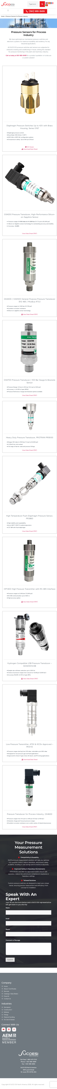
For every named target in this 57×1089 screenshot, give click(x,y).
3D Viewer (29, 147)
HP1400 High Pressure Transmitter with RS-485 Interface (29, 589)
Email (8, 919)
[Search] (42, 4)
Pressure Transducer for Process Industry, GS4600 (29, 814)
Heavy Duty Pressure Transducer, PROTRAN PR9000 (29, 437)
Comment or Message (13, 940)
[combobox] (33, 4)
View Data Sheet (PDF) (29, 233)
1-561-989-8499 (31, 1061)
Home (2, 16)
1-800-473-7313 (31, 1059)
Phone (8, 929)
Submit (10, 960)
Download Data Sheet (30, 149)
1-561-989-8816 (30, 1064)
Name (8, 908)
